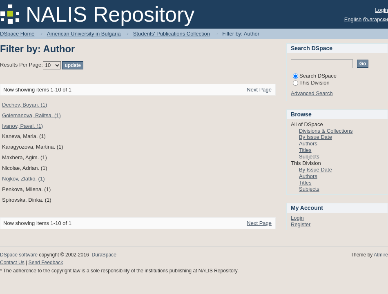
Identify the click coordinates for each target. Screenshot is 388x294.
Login (381, 10)
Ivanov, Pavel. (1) (22, 126)
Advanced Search (312, 93)
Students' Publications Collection (171, 34)
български (375, 19)
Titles (305, 150)
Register (300, 224)
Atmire (381, 255)
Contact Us (12, 262)
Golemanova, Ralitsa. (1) (31, 115)
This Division (311, 83)
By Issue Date (315, 137)
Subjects (309, 157)
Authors (308, 143)
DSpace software (19, 255)
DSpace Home (17, 34)
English (353, 19)
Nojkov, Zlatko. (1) (23, 179)
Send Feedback (46, 262)
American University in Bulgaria (84, 34)
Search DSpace (315, 76)
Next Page (259, 90)
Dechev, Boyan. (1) (24, 105)
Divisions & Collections (326, 131)
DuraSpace (103, 255)
